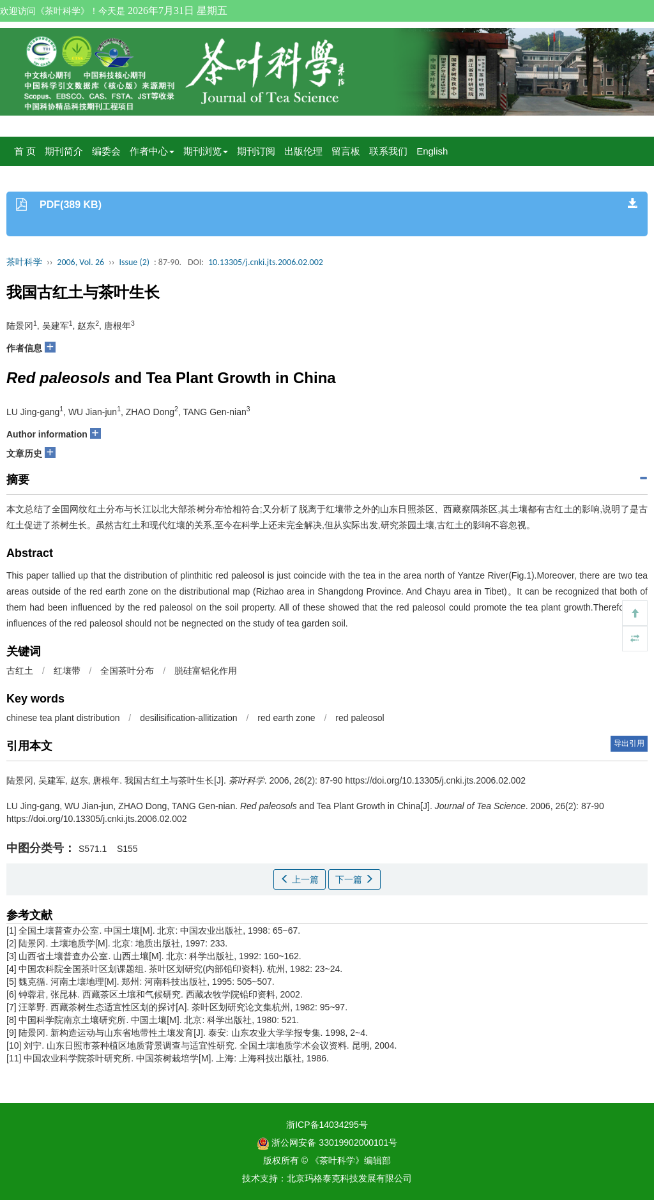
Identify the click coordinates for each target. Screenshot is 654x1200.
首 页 (25, 151)
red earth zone (286, 718)
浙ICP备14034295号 (327, 1125)
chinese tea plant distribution (62, 718)
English (432, 151)
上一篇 (299, 879)
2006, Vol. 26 (80, 262)
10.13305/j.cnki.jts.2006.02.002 (265, 262)
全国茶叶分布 (127, 670)
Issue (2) (134, 262)
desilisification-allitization (189, 718)
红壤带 (67, 670)
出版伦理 (303, 151)
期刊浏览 (205, 151)
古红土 (19, 670)
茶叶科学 (24, 262)
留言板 (345, 151)
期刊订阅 (256, 151)
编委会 (106, 151)
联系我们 (388, 151)
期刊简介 (64, 151)
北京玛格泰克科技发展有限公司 (349, 1178)
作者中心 (152, 151)
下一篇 (354, 879)
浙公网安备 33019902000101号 (327, 1142)
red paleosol (359, 718)
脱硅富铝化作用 (205, 670)
